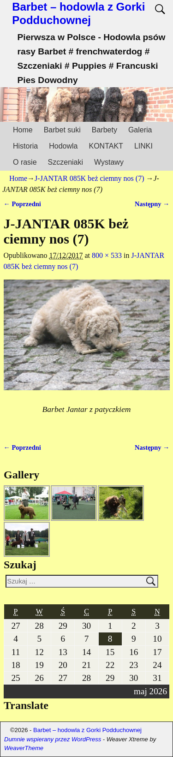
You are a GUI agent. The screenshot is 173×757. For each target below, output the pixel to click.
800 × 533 (107, 255)
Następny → (152, 204)
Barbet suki (62, 130)
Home (23, 130)
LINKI (143, 146)
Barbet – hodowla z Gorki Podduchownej (78, 13)
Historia (25, 146)
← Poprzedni (22, 204)
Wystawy (109, 162)
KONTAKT (106, 146)
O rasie (25, 162)
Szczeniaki (65, 162)
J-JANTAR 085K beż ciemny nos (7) (89, 178)
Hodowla (63, 146)
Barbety (104, 130)
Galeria (140, 130)
